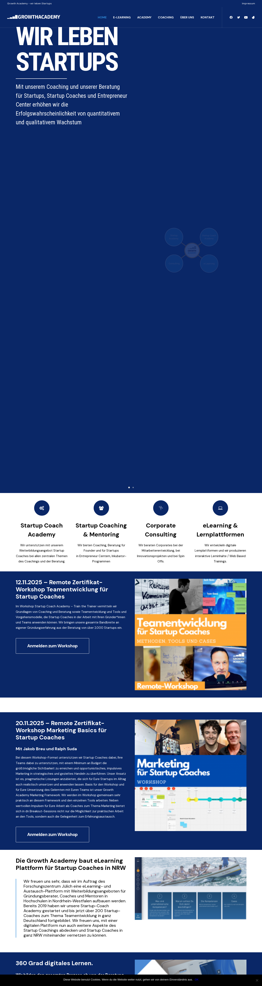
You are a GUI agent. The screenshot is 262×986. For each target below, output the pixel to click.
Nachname (58, 798)
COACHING (166, 17)
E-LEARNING (122, 17)
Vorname (21, 798)
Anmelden (26, 842)
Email (21, 823)
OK (197, 979)
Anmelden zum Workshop (52, 309)
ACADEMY (144, 17)
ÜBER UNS (187, 17)
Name (22, 785)
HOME (102, 17)
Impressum (248, 3)
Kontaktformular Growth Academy (61, 676)
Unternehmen (27, 806)
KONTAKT (208, 17)
